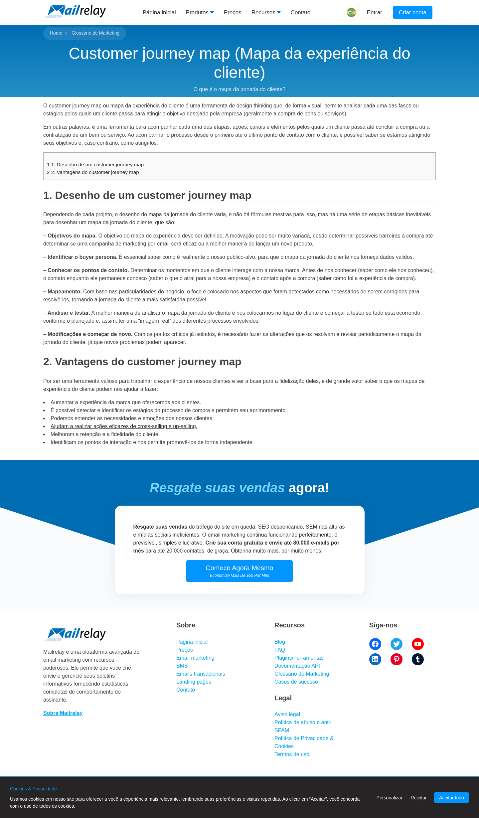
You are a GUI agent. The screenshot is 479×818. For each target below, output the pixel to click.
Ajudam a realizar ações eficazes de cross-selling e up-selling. (124, 426)
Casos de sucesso (296, 682)
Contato (301, 12)
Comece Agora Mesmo (239, 571)
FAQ (279, 650)
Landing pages (193, 682)
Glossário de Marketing (95, 33)
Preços (232, 12)
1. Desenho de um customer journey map (95, 164)
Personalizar (389, 797)
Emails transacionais (200, 674)
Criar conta (412, 12)
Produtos (197, 12)
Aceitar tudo (451, 797)
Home (56, 33)
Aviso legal (287, 714)
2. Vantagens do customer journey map (93, 172)
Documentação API (297, 666)
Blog (279, 642)
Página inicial (159, 12)
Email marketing (195, 658)
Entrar (374, 12)
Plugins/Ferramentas (299, 658)
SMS (182, 666)
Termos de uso (291, 754)
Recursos (263, 12)
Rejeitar (418, 797)
